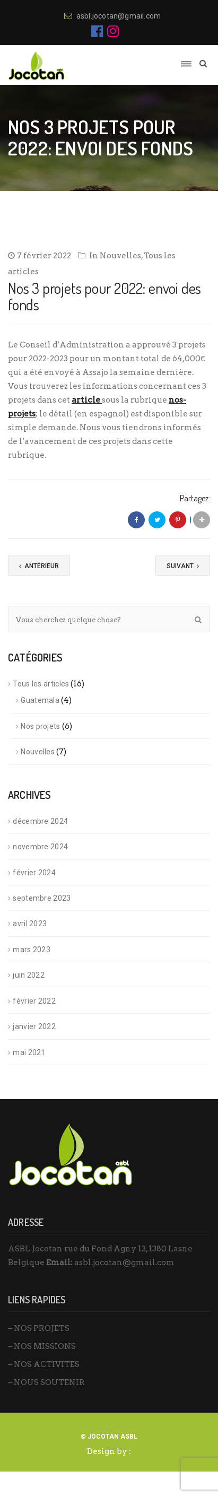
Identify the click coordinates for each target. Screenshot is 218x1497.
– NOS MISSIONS (42, 1346)
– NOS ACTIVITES (44, 1364)
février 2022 (34, 1001)
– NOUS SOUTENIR (46, 1382)
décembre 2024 (40, 821)
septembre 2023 (42, 898)
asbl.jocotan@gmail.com (124, 1262)
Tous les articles (41, 684)
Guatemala (40, 700)
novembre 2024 (40, 846)
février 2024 (34, 872)
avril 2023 (30, 923)
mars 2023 (31, 949)
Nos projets (40, 726)
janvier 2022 (34, 1026)
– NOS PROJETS (38, 1328)
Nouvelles (120, 255)
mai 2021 (29, 1052)
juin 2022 (29, 975)
